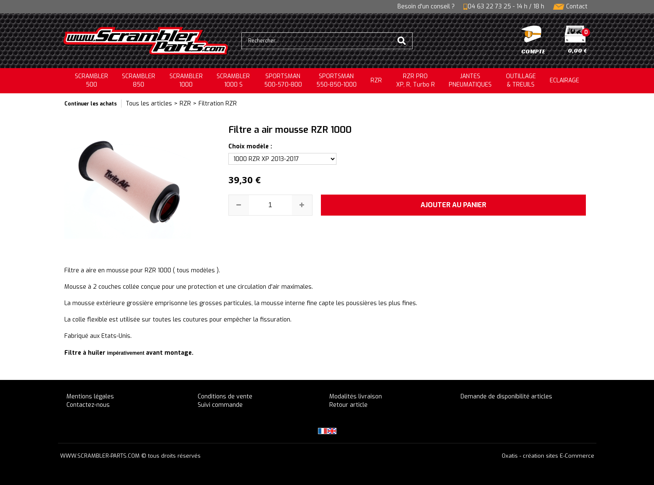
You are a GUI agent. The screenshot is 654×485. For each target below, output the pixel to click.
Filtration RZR (218, 104)
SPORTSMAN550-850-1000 (336, 80)
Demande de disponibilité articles (506, 397)
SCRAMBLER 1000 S (233, 80)
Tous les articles (149, 104)
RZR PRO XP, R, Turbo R (415, 80)
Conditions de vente (225, 397)
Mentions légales (90, 397)
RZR (376, 80)
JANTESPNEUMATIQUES (470, 80)
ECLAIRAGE (564, 80)
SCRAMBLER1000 (186, 80)
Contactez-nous (88, 405)
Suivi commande (220, 405)
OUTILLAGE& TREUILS (521, 80)
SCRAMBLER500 (91, 80)
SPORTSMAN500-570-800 (283, 80)
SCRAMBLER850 (138, 80)
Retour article (348, 405)
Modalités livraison (355, 397)
